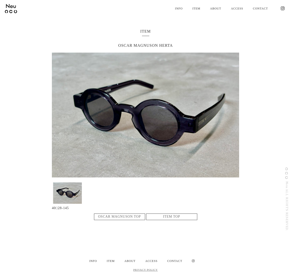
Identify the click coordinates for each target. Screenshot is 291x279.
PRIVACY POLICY (145, 269)
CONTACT (260, 8)
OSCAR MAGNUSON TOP (119, 216)
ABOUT (215, 8)
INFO (179, 8)
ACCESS (237, 8)
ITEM (196, 8)
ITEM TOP (171, 216)
